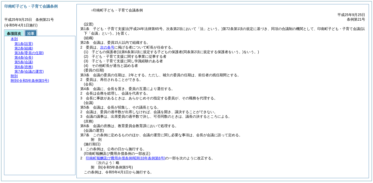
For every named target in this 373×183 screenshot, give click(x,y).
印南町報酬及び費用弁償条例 (125, 158)
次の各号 (107, 47)
